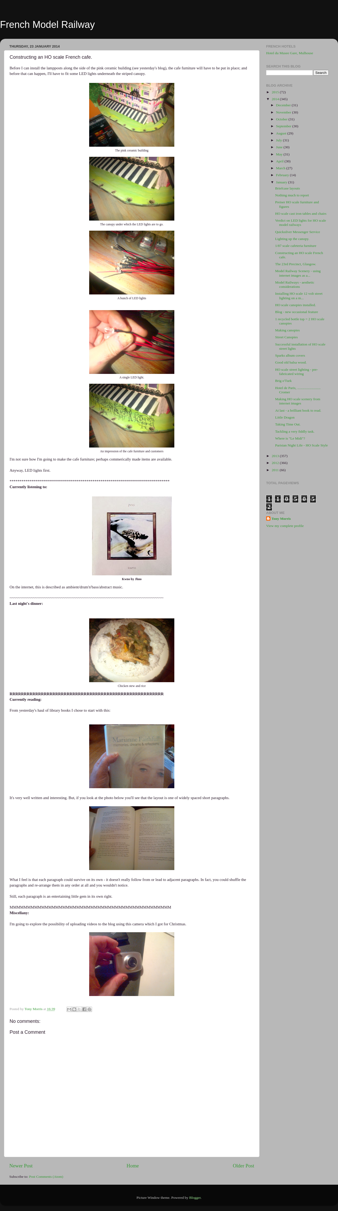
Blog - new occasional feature (296, 312)
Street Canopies (286, 337)
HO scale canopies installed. (295, 305)
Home (133, 1165)
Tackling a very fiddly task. (295, 431)
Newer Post (21, 1165)
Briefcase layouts (287, 188)
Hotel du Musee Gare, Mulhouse (289, 53)
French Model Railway (47, 24)
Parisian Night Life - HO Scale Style (301, 445)
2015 (276, 92)
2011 (276, 470)
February (283, 175)
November (284, 112)
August (281, 133)
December (284, 105)
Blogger (195, 1198)
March (281, 168)
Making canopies (287, 330)
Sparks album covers (290, 355)
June (279, 147)
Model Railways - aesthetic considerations (294, 284)
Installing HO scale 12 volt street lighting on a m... (299, 296)
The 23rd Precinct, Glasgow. (295, 264)
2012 (276, 463)
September (284, 126)
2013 (276, 456)
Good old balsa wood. (291, 362)
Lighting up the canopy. (292, 239)
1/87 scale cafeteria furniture (295, 246)
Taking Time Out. (287, 424)
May (279, 154)
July (279, 140)
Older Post (243, 1165)
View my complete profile (285, 526)
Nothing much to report (292, 195)
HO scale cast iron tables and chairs (301, 214)
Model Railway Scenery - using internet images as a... (298, 273)
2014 (276, 99)
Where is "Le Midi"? (290, 438)
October (282, 119)
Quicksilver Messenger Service (297, 232)
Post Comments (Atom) (46, 1177)
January (282, 182)
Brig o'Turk (283, 381)
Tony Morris (281, 519)
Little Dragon (285, 417)
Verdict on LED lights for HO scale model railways (300, 222)
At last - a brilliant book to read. (298, 410)
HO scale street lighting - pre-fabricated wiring (296, 372)
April (280, 161)
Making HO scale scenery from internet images (297, 401)
